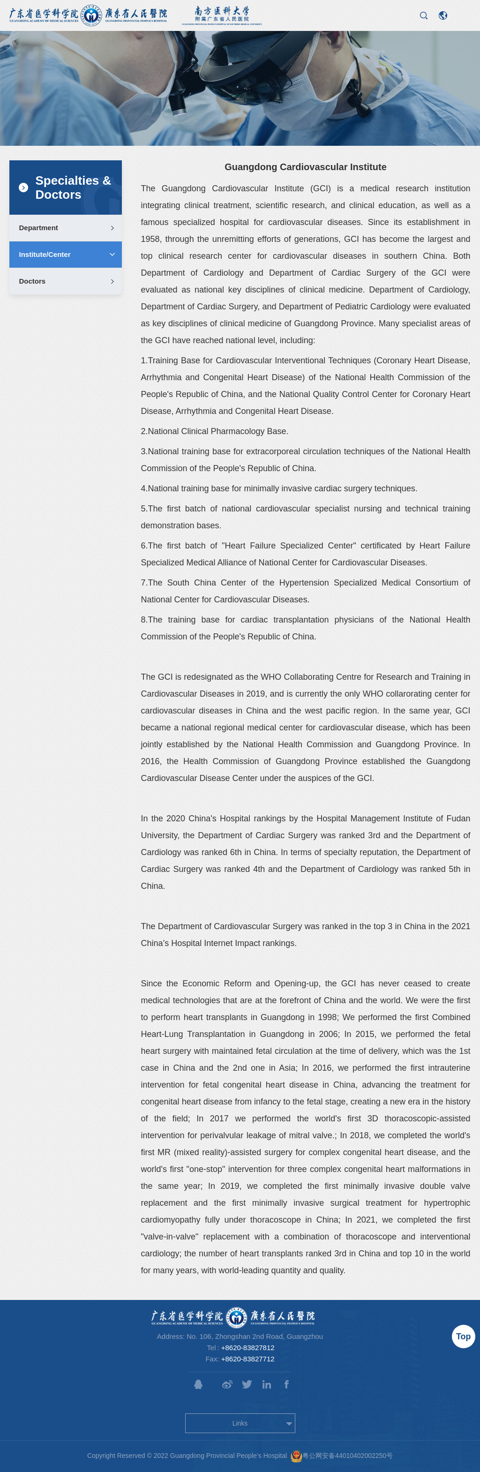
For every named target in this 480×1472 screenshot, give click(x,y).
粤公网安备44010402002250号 (342, 1456)
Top (463, 1336)
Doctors (32, 281)
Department (38, 228)
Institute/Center (44, 254)
